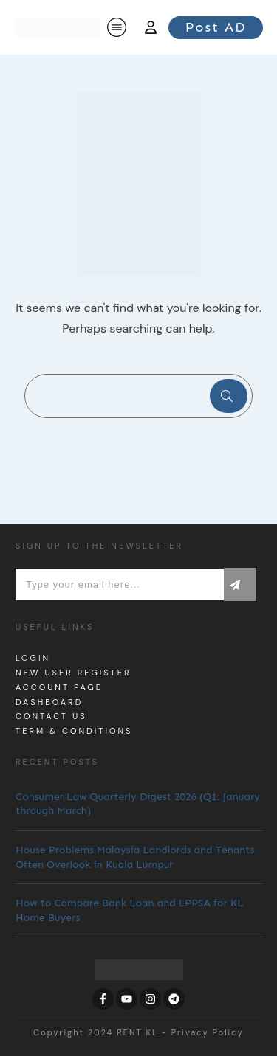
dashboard (49, 702)
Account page (59, 687)
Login (33, 658)
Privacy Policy (207, 1032)
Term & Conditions (74, 731)
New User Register (73, 672)
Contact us (51, 716)
